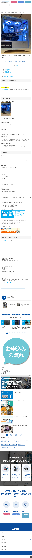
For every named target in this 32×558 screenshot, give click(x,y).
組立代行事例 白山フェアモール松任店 (6, 438)
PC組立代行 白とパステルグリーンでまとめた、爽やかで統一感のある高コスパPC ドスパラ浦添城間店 (26, 327)
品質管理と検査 (7, 71)
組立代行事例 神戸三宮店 (11, 441)
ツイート (3, 449)
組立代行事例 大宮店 (19, 441)
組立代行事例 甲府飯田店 (11, 440)
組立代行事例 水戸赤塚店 (4, 447)
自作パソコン (10, 61)
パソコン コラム (18, 4)
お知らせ (2, 369)
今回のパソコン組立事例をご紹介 (8, 66)
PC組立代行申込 (27, 2)
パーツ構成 (4, 75)
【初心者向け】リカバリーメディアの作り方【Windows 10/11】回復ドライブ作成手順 (21, 392)
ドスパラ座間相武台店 (4, 89)
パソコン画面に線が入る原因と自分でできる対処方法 (20, 425)
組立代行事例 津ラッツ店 (4, 444)
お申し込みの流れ (24, 4)
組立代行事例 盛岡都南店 (19, 444)
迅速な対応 (6, 70)
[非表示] (17, 65)
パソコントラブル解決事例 (5, 370)
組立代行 (16, 61)
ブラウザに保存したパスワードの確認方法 (19, 400)
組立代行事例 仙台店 (4, 441)
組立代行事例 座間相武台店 (22, 61)
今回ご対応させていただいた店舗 (8, 76)
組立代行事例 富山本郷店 (19, 440)
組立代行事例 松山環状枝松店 (16, 438)
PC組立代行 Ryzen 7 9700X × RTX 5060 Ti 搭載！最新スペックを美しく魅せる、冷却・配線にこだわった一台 (16, 327)
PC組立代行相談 (25, 515)
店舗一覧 (30, 4)
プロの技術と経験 (7, 69)
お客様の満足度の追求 (8, 72)
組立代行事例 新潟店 (12, 447)
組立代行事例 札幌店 (26, 440)
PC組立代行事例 (3, 373)
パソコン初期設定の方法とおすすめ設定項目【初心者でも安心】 (21, 417)
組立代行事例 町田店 (4, 440)
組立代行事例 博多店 (12, 444)
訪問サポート (21, 2)
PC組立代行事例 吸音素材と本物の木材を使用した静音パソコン (6, 326)
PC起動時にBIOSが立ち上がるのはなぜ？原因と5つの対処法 (21, 407)
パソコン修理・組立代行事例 (4, 4)
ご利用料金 (4, 73)
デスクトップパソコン (4, 61)
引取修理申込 (14, 2)
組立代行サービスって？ (16, 314)
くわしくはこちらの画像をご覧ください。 (7, 282)
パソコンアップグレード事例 (5, 371)
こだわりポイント (6, 68)
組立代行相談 (6, 314)
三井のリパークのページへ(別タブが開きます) (8, 276)
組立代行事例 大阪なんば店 (24, 438)
